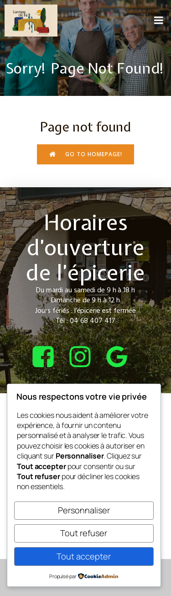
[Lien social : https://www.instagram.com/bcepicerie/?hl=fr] (85, 357)
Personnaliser (84, 510)
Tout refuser (83, 532)
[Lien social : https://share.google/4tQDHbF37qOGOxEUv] (122, 357)
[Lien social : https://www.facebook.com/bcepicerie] (48, 357)
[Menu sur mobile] (158, 20)
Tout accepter (84, 556)
